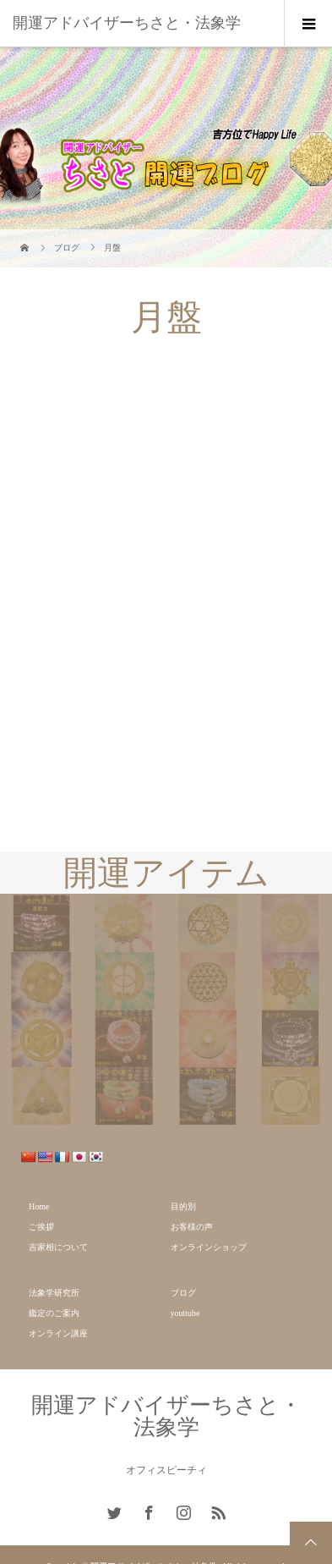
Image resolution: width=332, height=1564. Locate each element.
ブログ (183, 1292)
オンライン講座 (58, 1333)
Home (39, 1206)
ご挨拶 (41, 1226)
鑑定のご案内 (54, 1313)
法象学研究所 (54, 1292)
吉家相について (58, 1247)
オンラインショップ (209, 1247)
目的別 (183, 1206)
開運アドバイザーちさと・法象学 (127, 22)
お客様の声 (192, 1226)
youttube (185, 1313)
